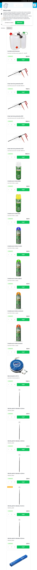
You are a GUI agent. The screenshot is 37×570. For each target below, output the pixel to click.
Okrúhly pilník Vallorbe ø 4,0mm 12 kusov (9, 321)
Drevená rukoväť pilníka (26, 388)
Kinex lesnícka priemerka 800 (9, 87)
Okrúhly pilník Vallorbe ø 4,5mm (9, 254)
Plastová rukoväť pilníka (26, 422)
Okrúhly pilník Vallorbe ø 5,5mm (26, 287)
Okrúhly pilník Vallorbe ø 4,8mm (26, 254)
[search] (34, 5)
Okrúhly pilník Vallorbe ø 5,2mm (9, 287)
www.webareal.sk (24, 568)
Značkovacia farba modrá (10, 153)
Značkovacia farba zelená (27, 153)
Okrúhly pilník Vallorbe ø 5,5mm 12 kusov (9, 388)
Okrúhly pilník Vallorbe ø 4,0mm (26, 220)
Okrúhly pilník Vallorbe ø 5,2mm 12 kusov (26, 354)
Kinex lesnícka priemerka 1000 (26, 87)
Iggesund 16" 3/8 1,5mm (26, 488)
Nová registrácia (32, 0)
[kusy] (5, 62)
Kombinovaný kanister (9, 51)
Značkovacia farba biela (9, 121)
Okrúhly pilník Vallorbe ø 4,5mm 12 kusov (26, 321)
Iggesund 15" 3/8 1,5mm (9, 488)
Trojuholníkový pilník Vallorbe (8, 421)
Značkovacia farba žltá (26, 121)
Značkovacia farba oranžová (8, 186)
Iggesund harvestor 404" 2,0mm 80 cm (9, 521)
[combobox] (9, 28)
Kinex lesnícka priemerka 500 (26, 52)
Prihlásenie (25, 0)
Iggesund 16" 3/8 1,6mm (26, 456)
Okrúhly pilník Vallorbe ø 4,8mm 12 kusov (9, 354)
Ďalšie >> (21, 539)
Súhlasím (19, 22)
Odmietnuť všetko (9, 22)
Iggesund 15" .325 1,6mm (9, 456)
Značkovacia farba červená (25, 186)
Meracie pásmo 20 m (8, 220)
